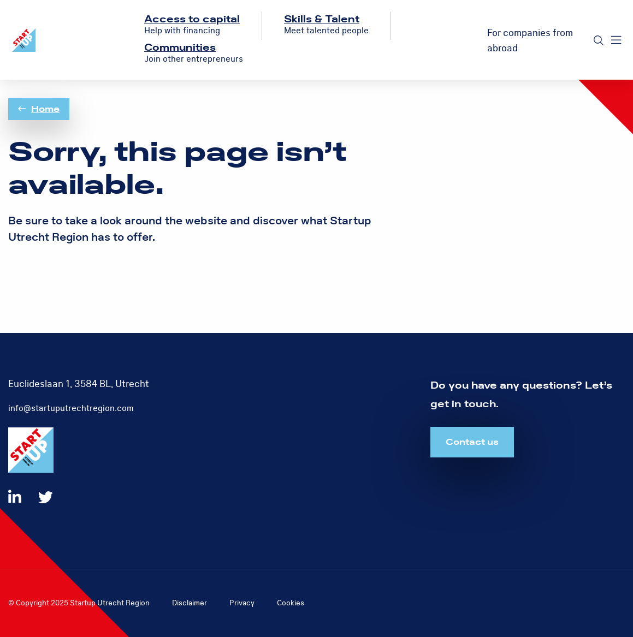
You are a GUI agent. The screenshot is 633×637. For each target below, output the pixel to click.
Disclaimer (189, 603)
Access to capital (192, 19)
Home (39, 109)
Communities (180, 48)
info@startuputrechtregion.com (71, 408)
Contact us (472, 442)
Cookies (290, 603)
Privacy (242, 603)
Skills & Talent (321, 19)
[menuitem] (192, 25)
